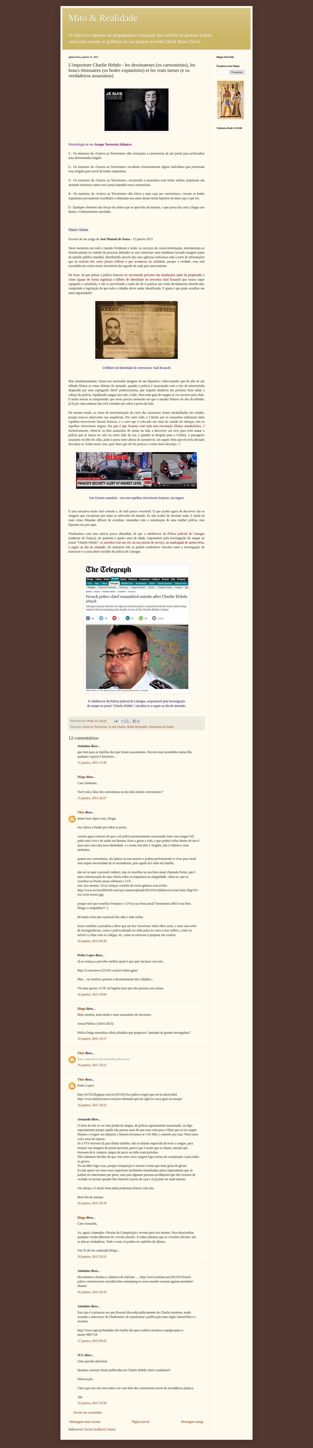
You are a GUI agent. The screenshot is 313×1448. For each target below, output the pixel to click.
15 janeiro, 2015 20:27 (91, 798)
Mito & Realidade (103, 18)
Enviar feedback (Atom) (99, 1429)
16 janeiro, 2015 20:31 (91, 1256)
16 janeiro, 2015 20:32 (91, 1292)
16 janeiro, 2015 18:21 (91, 1065)
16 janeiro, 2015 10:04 (91, 994)
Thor (80, 812)
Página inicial (140, 1421)
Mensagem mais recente (84, 1421)
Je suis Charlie (117, 726)
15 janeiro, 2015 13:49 (91, 762)
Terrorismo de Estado (161, 726)
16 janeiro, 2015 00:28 (91, 941)
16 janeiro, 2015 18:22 (91, 1105)
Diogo (81, 777)
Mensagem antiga (192, 1421)
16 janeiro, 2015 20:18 (91, 1203)
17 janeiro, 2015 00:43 (91, 1341)
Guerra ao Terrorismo (94, 726)
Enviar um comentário (87, 1412)
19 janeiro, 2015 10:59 (91, 1403)
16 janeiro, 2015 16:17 (91, 1038)
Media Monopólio (137, 726)
